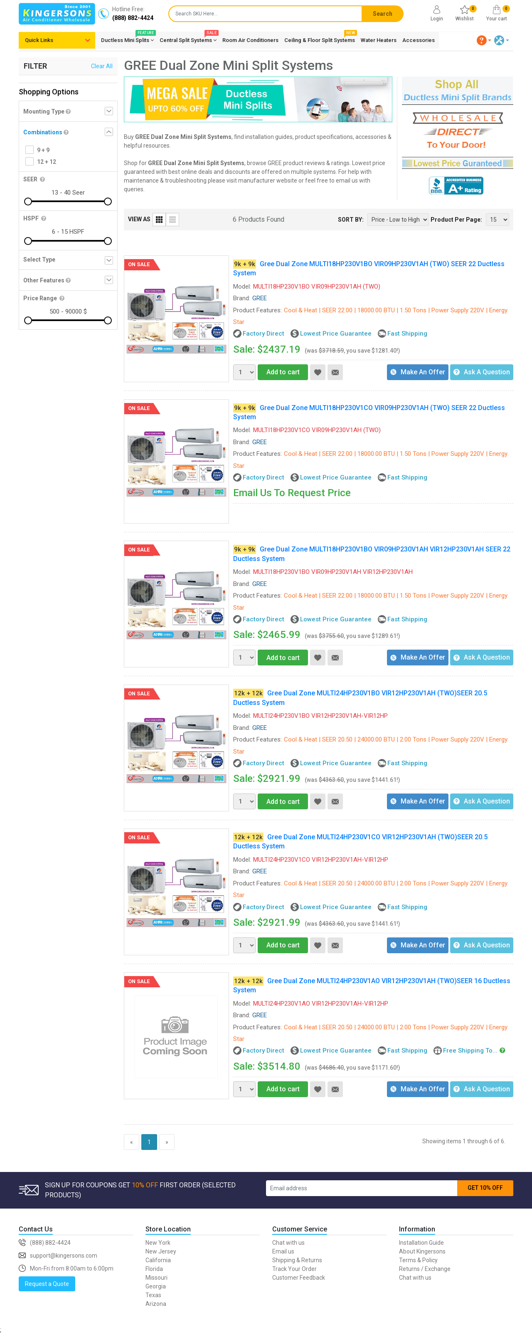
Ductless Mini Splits (127, 38)
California (158, 1260)
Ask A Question (481, 372)
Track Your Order (294, 1269)
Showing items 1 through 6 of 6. (463, 1141)
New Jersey (160, 1251)
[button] (484, 40)
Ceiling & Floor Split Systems (319, 38)
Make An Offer (417, 372)
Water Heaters (379, 40)
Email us (283, 1251)
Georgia (155, 1286)
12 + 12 (46, 161)
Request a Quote (47, 1284)
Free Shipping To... (470, 1050)
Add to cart (279, 372)
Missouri (156, 1277)
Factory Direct (263, 333)
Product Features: (257, 310)
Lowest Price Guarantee (336, 333)
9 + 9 (43, 150)
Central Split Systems (188, 38)
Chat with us (288, 1242)
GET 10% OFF (485, 1187)
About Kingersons (422, 1251)
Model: (242, 286)
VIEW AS (139, 219)
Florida (154, 1269)
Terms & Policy (418, 1260)
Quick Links (39, 40)
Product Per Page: (456, 219)
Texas (153, 1295)
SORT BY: (351, 219)
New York (157, 1242)
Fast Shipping (407, 333)
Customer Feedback (298, 1277)
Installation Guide (421, 1242)
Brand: (241, 298)
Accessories (418, 40)
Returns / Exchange (425, 1269)
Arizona (155, 1303)
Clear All (102, 66)
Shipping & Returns (297, 1260)
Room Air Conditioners (250, 40)
